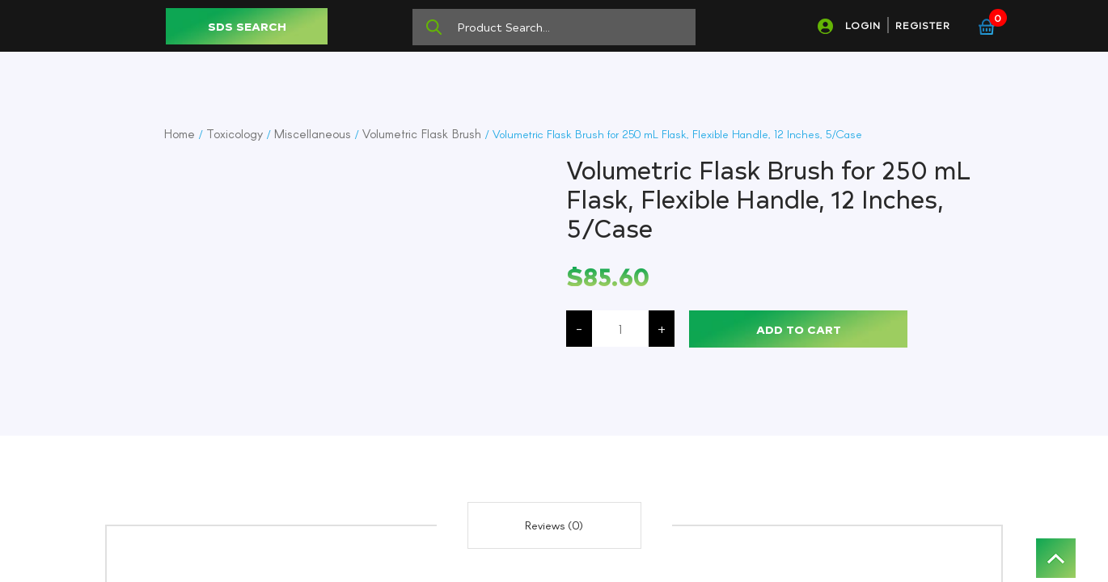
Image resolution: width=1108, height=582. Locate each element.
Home (179, 133)
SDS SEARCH (247, 26)
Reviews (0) (554, 525)
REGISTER (922, 25)
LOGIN (863, 25)
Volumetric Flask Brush (421, 133)
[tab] (554, 525)
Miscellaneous (312, 133)
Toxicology (234, 133)
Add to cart (798, 329)
